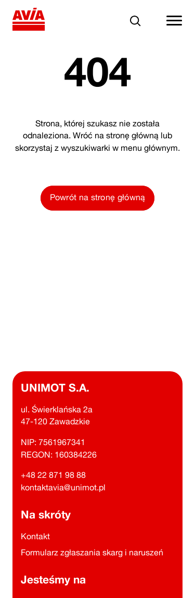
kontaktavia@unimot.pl (63, 487)
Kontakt (35, 536)
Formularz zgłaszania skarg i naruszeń (92, 552)
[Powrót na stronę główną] (28, 21)
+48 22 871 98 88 (53, 475)
